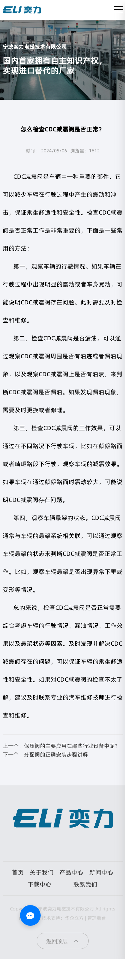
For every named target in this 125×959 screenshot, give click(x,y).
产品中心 (71, 872)
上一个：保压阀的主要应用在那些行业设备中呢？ (61, 745)
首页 (18, 872)
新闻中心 (101, 872)
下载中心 (40, 884)
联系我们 (85, 884)
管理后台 (96, 918)
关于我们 (42, 872)
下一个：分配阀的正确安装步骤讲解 (45, 754)
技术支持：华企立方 (63, 918)
